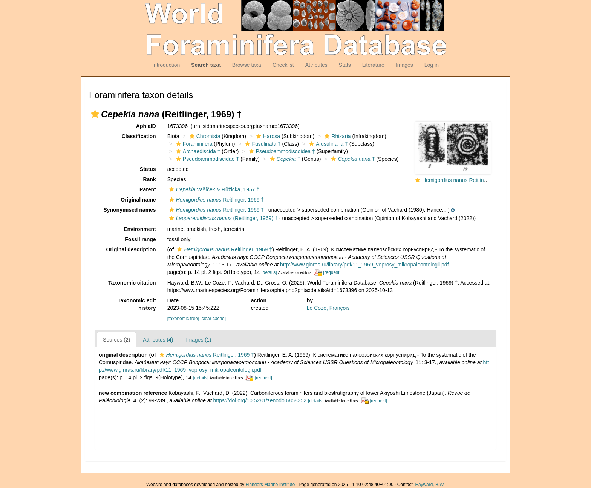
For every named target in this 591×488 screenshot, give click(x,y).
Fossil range (140, 239)
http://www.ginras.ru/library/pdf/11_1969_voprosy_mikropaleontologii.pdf (364, 265)
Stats (345, 65)
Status (148, 169)
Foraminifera (193, 144)
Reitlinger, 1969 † (215, 200)
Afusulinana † (327, 144)
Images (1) (198, 340)
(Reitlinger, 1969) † (222, 218)
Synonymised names (129, 210)
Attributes (316, 65)
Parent (147, 189)
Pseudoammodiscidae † (206, 159)
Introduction (166, 65)
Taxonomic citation (132, 283)
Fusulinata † (261, 144)
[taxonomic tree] (183, 318)
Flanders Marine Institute (270, 484)
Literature (373, 65)
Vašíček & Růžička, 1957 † (213, 189)
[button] (95, 114)
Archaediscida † (197, 151)
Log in (431, 65)
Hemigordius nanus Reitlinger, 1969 (464, 180)
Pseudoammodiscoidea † (281, 151)
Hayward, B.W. (430, 484)
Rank (149, 179)
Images (404, 65)
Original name (138, 200)
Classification (139, 136)
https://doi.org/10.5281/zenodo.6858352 (260, 400)
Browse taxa (246, 65)
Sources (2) (116, 340)
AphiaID (146, 126)
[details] (269, 272)
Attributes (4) (158, 340)
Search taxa (206, 65)
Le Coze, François (328, 308)
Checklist (283, 65)
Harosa (267, 136)
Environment (140, 229)
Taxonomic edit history (137, 304)
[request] (331, 272)
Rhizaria (337, 136)
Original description (131, 249)
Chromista (204, 136)
